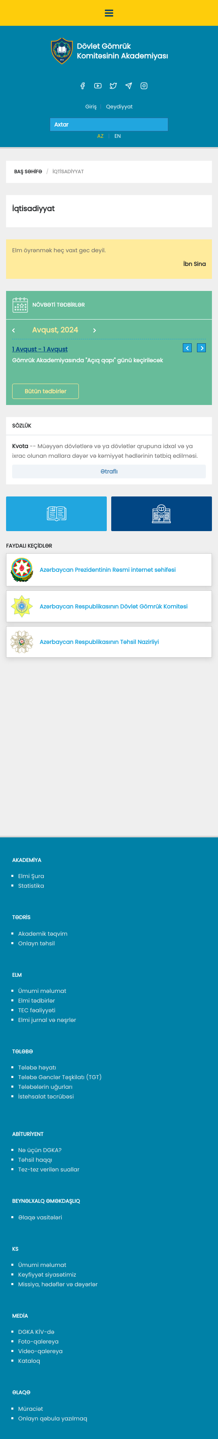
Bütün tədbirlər (45, 391)
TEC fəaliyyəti (36, 1010)
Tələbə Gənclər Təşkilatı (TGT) (60, 1077)
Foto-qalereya (38, 1341)
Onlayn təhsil (36, 943)
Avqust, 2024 (55, 330)
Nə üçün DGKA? (39, 1150)
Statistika (31, 886)
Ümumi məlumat (42, 991)
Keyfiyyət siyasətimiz (47, 1275)
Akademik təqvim (43, 934)
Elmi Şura (31, 876)
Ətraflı (108, 471)
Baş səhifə (28, 171)
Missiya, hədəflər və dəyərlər (57, 1284)
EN (117, 136)
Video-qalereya (40, 1351)
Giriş (91, 106)
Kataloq (29, 1361)
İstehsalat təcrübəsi (46, 1096)
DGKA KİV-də (36, 1332)
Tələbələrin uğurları (45, 1087)
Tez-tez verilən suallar (49, 1169)
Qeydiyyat (119, 106)
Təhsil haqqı (35, 1160)
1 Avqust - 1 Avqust (40, 349)
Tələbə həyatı (37, 1067)
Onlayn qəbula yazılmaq (52, 1418)
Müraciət (30, 1409)
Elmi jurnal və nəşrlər (47, 1020)
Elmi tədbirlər (36, 1001)
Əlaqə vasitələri (40, 1217)
